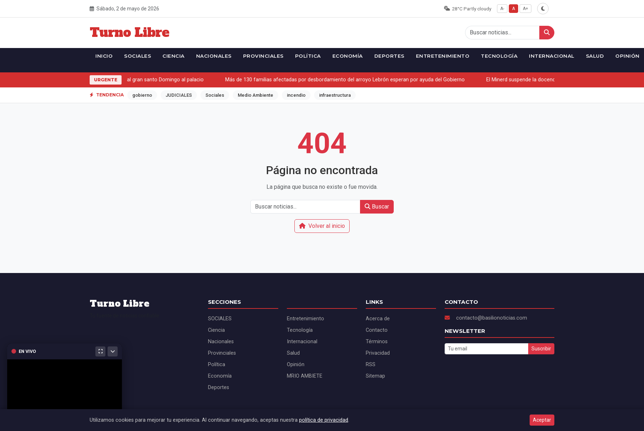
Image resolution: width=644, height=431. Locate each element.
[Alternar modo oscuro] (543, 8)
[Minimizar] (113, 351)
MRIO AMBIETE (304, 376)
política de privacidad (323, 420)
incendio (296, 95)
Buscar (377, 206)
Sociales (214, 95)
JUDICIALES (179, 95)
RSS (370, 364)
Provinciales (263, 56)
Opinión (295, 364)
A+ (525, 8)
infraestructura (335, 95)
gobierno (142, 95)
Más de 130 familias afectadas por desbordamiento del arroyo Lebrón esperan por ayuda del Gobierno (347, 80)
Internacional (551, 56)
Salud (595, 56)
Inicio (104, 56)
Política (308, 56)
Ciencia (173, 56)
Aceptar (542, 420)
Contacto (377, 330)
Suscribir (541, 348)
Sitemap (375, 376)
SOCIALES (137, 56)
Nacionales (214, 56)
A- (502, 8)
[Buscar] (546, 32)
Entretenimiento (443, 56)
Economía (347, 56)
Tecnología (499, 56)
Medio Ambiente (255, 95)
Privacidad (378, 353)
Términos (377, 342)
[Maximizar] (100, 351)
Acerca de (378, 319)
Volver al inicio (322, 225)
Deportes (389, 56)
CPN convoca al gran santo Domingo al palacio (150, 80)
